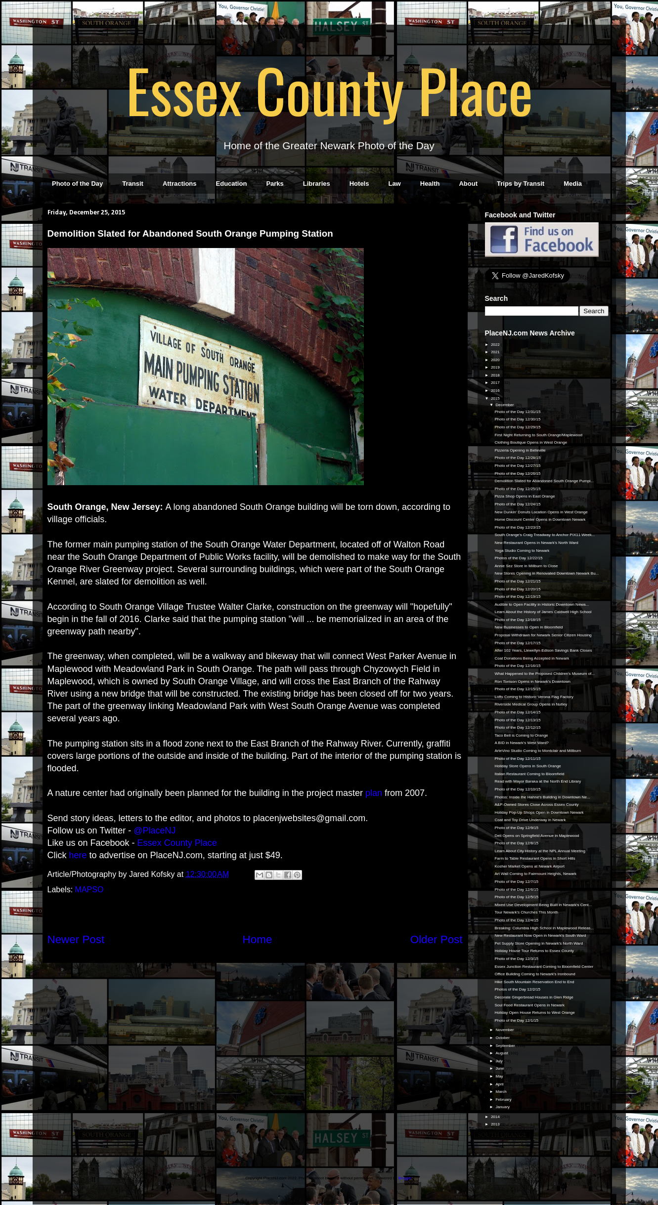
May (499, 1076)
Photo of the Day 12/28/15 (517, 458)
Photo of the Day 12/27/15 (517, 465)
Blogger (405, 1178)
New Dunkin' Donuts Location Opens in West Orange (540, 512)
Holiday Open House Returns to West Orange (534, 1012)
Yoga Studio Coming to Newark (521, 550)
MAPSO (89, 889)
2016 (496, 390)
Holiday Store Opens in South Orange (527, 766)
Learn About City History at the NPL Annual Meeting (539, 851)
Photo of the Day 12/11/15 (517, 758)
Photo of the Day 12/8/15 (516, 843)
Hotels (359, 183)
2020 (496, 360)
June (500, 1068)
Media (573, 183)
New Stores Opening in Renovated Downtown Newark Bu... (546, 573)
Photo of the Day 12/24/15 (517, 504)
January (503, 1107)
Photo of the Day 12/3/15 (516, 958)
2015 (496, 398)
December (505, 405)
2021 (496, 352)
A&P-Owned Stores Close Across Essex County (536, 804)
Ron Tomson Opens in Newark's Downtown (532, 681)
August (502, 1053)
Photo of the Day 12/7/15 (516, 881)
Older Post (436, 939)
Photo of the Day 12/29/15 (517, 427)
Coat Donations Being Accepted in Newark (531, 658)
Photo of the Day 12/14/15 (517, 712)
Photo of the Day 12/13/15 (517, 720)
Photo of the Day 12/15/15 (517, 689)
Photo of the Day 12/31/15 (517, 412)
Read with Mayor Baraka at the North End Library (537, 781)
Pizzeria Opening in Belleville (519, 450)
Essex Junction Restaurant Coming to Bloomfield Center (543, 966)
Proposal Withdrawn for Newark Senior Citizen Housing (542, 635)
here (78, 855)
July (499, 1061)
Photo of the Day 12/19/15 (517, 596)
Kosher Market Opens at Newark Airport (529, 866)
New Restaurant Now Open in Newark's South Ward (540, 935)
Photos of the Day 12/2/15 (517, 989)
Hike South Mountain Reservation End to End (534, 982)
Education (231, 183)
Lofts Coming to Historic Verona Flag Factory (533, 697)
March (501, 1091)
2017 (496, 382)
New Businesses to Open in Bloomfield (528, 627)
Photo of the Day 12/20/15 (517, 589)
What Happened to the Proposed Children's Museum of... (544, 673)
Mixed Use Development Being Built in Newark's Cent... (543, 905)
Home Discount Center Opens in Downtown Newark (539, 519)
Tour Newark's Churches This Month (526, 912)
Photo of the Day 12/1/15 (516, 1020)
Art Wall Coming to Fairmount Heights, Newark (535, 874)
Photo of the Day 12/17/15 (517, 643)
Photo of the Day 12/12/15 (517, 727)
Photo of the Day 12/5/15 (516, 897)
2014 (496, 1117)
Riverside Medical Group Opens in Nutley (530, 704)
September (505, 1045)
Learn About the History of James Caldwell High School (542, 612)
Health (430, 183)
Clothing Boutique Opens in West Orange (530, 442)
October (503, 1038)
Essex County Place (329, 89)
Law (394, 183)
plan (373, 793)
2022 (496, 344)
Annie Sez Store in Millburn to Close (526, 566)
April (499, 1084)
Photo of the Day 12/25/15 (517, 489)
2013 (496, 1124)
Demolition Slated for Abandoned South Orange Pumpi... (544, 481)
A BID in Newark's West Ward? (521, 743)
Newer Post (76, 939)
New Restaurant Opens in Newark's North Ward (536, 542)
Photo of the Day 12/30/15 (517, 419)
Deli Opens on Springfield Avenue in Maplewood (536, 835)
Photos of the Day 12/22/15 (518, 558)
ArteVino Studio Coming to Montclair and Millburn (537, 750)
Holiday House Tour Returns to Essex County (533, 951)
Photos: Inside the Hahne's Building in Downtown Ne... (542, 797)
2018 (496, 375)
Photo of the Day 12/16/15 (517, 666)
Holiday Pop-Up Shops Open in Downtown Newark (538, 812)
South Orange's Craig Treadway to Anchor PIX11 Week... (544, 535)
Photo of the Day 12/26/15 (517, 473)
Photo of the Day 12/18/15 (517, 620)
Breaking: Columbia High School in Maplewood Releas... (544, 928)
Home (257, 939)
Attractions (180, 183)
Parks (274, 183)
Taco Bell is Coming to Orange (521, 735)
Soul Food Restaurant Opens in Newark (529, 1005)
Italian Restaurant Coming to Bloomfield (529, 774)
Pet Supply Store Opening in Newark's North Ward (538, 943)
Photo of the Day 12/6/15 (516, 889)
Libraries (316, 183)
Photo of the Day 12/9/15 (516, 828)
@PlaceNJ (154, 830)
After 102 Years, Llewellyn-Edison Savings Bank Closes (543, 650)
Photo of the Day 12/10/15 (517, 789)
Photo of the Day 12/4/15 (516, 920)
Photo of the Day (77, 183)
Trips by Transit (520, 183)
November (505, 1030)
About (468, 183)
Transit (132, 183)
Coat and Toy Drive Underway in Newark (530, 820)
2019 (496, 367)
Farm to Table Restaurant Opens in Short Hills (534, 858)
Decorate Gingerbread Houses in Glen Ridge (533, 997)
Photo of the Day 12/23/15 (517, 527)
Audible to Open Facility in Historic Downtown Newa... (541, 604)
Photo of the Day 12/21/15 (517, 581)
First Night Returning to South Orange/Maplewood (538, 435)
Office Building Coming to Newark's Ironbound (534, 974)
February (503, 1099)
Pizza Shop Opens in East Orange (524, 496)
